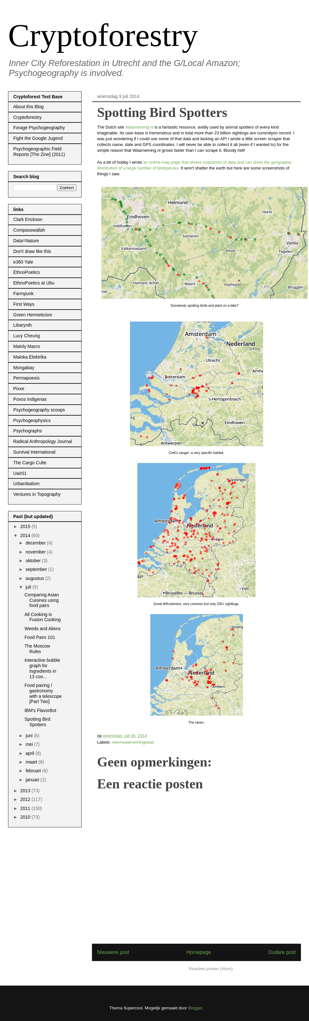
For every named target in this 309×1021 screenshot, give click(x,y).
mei (29, 744)
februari (33, 770)
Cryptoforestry (103, 35)
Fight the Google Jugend (38, 138)
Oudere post (282, 952)
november (36, 551)
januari (32, 779)
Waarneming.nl (139, 127)
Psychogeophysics (32, 420)
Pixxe (18, 388)
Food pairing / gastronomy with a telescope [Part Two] (43, 693)
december (36, 542)
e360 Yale (23, 262)
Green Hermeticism (32, 314)
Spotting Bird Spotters (37, 722)
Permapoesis (26, 377)
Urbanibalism (26, 483)
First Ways (24, 304)
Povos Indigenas (30, 399)
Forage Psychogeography (39, 127)
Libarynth (22, 325)
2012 (26, 799)
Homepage (198, 952)
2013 (26, 790)
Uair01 (19, 473)
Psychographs (27, 430)
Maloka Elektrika (29, 357)
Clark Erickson (27, 219)
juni (29, 735)
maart (31, 762)
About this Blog (28, 106)
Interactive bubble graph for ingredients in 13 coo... (42, 668)
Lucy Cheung (26, 335)
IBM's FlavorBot (40, 710)
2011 (26, 808)
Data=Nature (26, 240)
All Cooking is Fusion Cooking (43, 617)
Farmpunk (23, 293)
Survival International (34, 452)
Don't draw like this (32, 251)
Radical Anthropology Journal (42, 441)
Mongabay (23, 367)
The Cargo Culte (29, 462)
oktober (33, 560)
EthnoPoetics (26, 272)
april (30, 753)
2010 (26, 817)
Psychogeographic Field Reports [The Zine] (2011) (39, 151)
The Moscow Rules (37, 648)
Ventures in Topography (37, 494)
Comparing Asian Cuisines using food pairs (42, 600)
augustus (35, 578)
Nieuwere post (113, 952)
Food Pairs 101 (40, 637)
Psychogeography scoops (39, 409)
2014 (26, 535)
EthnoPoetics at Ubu (34, 282)
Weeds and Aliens (43, 628)
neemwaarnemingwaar (133, 742)
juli (28, 587)
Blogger (195, 1008)
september (36, 569)
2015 (26, 526)
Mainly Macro (26, 346)
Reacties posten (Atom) (211, 968)
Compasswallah (29, 230)
